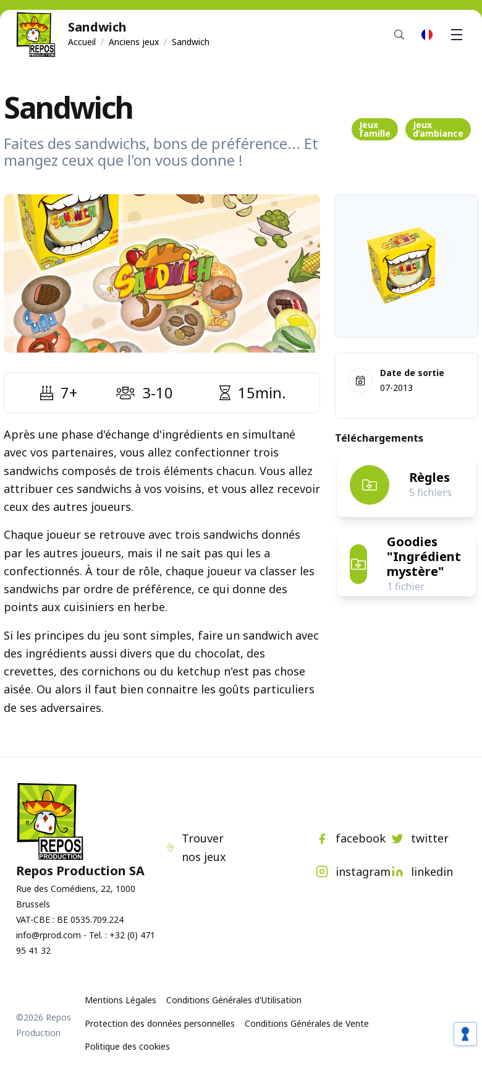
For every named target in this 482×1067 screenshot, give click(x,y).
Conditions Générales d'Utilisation (234, 1000)
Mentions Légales (120, 1000)
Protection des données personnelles (160, 1023)
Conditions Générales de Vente (307, 1023)
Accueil (82, 42)
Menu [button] (458, 34)
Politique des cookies (127, 1046)
